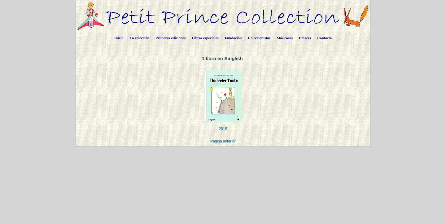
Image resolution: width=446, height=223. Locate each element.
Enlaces (305, 38)
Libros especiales (205, 38)
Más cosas (285, 38)
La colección (139, 38)
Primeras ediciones (170, 38)
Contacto (324, 38)
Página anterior (222, 141)
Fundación (233, 38)
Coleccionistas (259, 38)
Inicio (118, 38)
